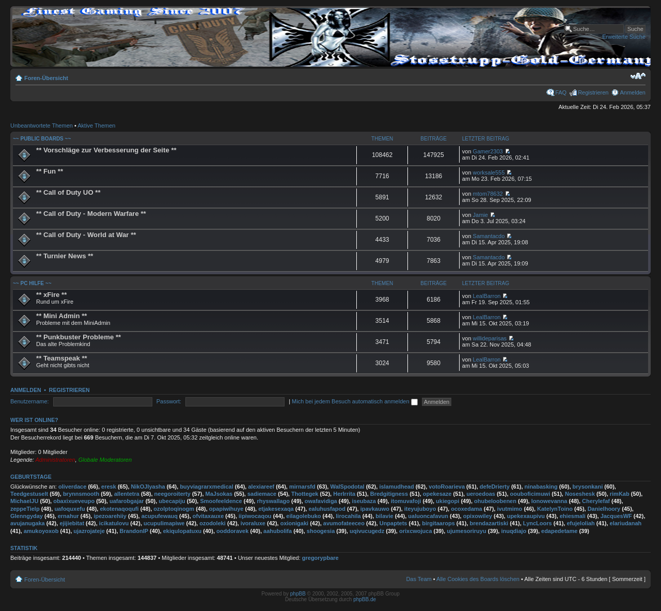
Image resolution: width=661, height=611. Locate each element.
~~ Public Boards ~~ (42, 139)
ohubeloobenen (495, 501)
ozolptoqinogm (173, 509)
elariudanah (626, 523)
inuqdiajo (513, 531)
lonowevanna (549, 501)
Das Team (418, 579)
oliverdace (72, 486)
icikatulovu (114, 523)
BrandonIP (134, 531)
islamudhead (396, 486)
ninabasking (541, 486)
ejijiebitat (71, 523)
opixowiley (477, 516)
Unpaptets (393, 523)
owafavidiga (321, 501)
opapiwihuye (226, 509)
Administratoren (55, 460)
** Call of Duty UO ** (68, 192)
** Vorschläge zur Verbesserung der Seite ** (106, 150)
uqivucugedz (367, 531)
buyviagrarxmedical (206, 486)
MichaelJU (24, 501)
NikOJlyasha (148, 486)
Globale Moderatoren (105, 460)
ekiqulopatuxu (182, 531)
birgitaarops (438, 523)
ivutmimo (509, 509)
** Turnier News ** (64, 256)
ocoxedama (466, 509)
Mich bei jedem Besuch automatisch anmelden (355, 401)
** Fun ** (49, 171)
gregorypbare (320, 558)
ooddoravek (232, 531)
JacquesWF (616, 516)
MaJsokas (219, 494)
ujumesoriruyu (466, 531)
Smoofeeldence (221, 501)
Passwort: (168, 401)
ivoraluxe (253, 523)
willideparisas (490, 338)
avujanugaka (27, 523)
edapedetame (559, 531)
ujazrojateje (89, 531)
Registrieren (593, 92)
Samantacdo (489, 236)
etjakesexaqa (276, 509)
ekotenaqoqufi (119, 509)
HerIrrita (344, 494)
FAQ (560, 92)
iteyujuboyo (420, 509)
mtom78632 (488, 194)
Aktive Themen (96, 125)
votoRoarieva (447, 486)
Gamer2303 (488, 151)
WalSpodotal (347, 486)
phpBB (298, 594)
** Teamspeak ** (61, 358)
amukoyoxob (41, 531)
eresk (108, 486)
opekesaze (437, 494)
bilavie (384, 516)
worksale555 (489, 172)
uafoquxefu (69, 509)
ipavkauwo (374, 509)
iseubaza (363, 501)
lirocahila (348, 516)
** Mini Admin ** (61, 316)
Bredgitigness (389, 494)
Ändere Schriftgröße (638, 76)
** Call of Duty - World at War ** (86, 235)
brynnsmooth (81, 494)
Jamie (480, 215)
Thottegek (305, 494)
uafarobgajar (126, 501)
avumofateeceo (344, 523)
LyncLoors (537, 523)
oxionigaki (294, 523)
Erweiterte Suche (624, 37)
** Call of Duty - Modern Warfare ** (91, 213)
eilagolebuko (303, 516)
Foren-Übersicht (46, 78)
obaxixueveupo (74, 501)
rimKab (619, 494)
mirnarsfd (302, 486)
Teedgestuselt (29, 494)
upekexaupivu (526, 516)
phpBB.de (364, 599)
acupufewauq (159, 516)
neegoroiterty (172, 494)
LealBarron (487, 296)
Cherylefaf (596, 501)
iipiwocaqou (255, 516)
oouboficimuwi (530, 494)
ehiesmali (573, 516)
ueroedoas (480, 494)
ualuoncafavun (428, 516)
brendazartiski (489, 523)
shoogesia (321, 531)
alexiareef (261, 486)
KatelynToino (555, 509)
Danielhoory (604, 509)
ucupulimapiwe (164, 523)
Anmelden (633, 92)
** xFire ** (51, 295)
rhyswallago (273, 501)
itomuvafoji (406, 501)
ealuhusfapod (326, 509)
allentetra (126, 494)
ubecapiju (172, 501)
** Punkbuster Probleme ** (78, 337)
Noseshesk (580, 494)
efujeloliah (580, 523)
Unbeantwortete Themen (41, 125)
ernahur (68, 516)
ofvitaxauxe (208, 516)
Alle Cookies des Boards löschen (478, 579)
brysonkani (588, 486)
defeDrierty (495, 486)
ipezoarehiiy (110, 516)
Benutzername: (29, 401)
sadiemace (261, 494)
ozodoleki (212, 523)
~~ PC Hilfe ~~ (32, 283)
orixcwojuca (415, 531)
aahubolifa (277, 531)
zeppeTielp (25, 509)
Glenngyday (26, 516)
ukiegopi (447, 501)
